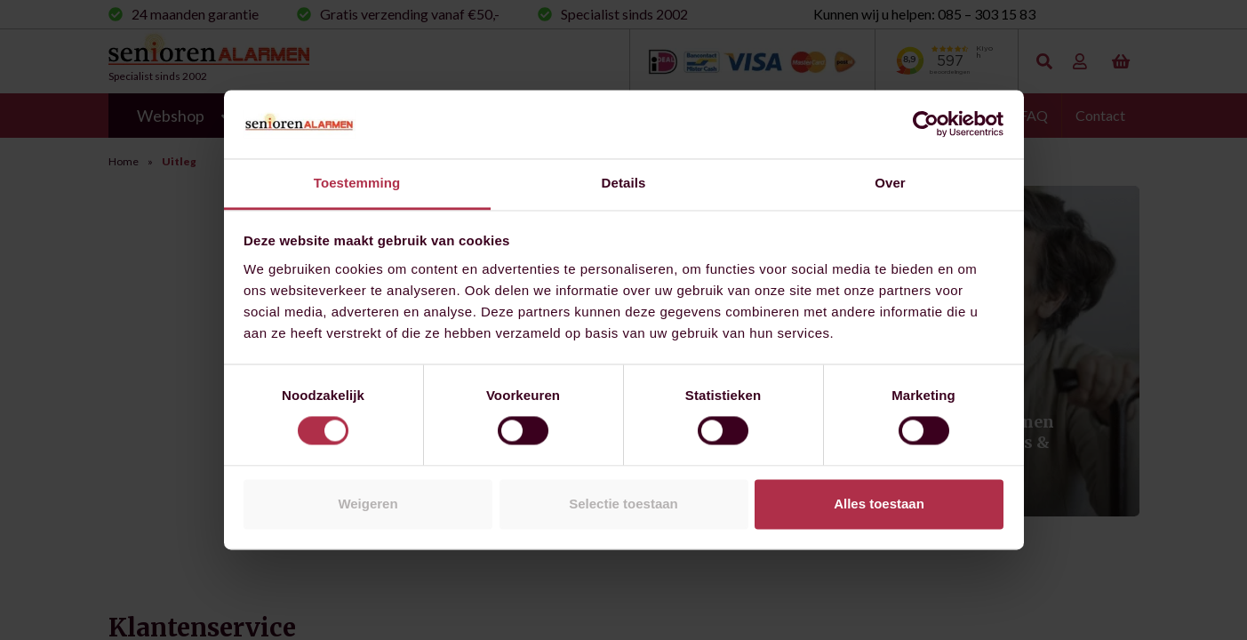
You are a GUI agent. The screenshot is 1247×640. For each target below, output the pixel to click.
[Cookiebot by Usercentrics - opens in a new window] (925, 124)
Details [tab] (624, 182)
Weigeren (367, 503)
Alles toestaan (879, 503)
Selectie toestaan (623, 503)
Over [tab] (890, 182)
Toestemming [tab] (357, 182)
